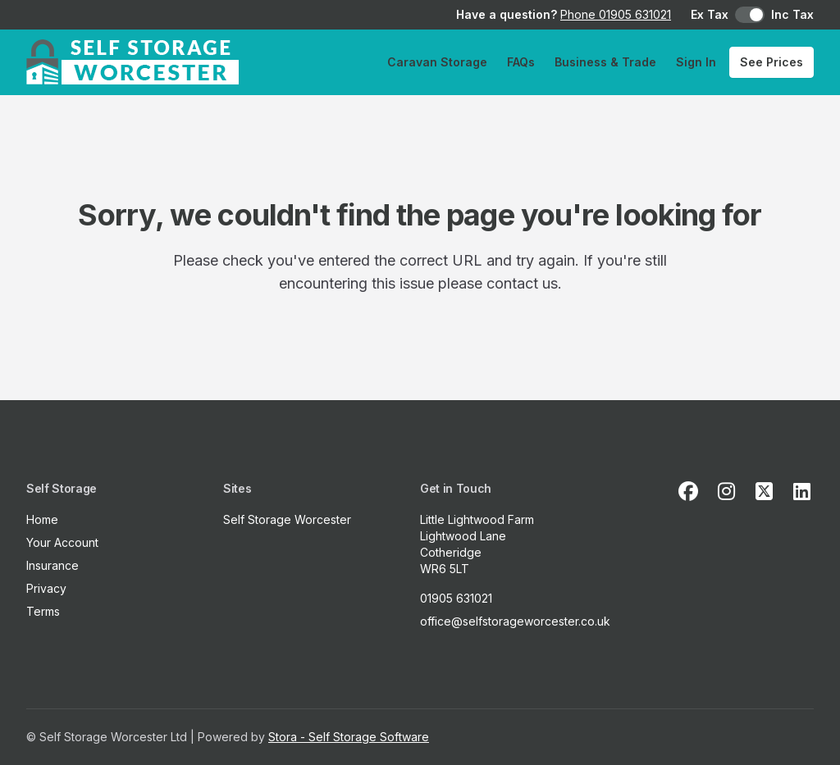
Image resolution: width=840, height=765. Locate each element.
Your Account (62, 542)
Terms (43, 611)
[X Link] (763, 492)
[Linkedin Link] (801, 492)
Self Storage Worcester (287, 519)
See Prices (771, 62)
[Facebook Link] (688, 492)
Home (42, 519)
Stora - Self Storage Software (348, 737)
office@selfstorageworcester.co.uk (515, 621)
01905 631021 (456, 598)
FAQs (521, 62)
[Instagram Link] (726, 492)
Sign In (696, 62)
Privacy (46, 588)
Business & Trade (605, 62)
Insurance (52, 565)
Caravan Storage (437, 62)
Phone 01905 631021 (615, 14)
